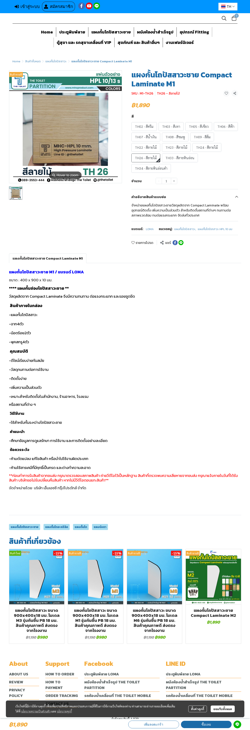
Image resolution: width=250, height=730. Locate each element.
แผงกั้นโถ (81, 527)
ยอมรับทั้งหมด (222, 709)
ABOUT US (18, 674)
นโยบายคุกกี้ (64, 711)
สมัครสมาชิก (58, 6)
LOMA (150, 229)
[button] (227, 6)
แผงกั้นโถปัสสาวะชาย (111, 32)
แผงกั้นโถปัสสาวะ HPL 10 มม (215, 229)
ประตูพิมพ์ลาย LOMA (101, 674)
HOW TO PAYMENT (54, 684)
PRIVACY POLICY (17, 692)
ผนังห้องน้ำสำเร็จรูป (155, 32)
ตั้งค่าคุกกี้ (197, 709)
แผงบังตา (100, 527)
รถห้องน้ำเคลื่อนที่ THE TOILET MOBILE (117, 695)
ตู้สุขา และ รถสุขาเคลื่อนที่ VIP (84, 42)
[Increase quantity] (174, 181)
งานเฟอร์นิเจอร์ (180, 42)
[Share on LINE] (180, 242)
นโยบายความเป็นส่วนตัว (36, 711)
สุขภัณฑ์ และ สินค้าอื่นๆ (139, 42)
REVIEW (16, 682)
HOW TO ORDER (59, 674)
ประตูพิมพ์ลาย (72, 32)
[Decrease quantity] (159, 181)
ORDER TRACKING (61, 695)
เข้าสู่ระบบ (27, 6)
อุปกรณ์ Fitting (194, 32)
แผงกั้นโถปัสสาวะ (56, 61)
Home (47, 32)
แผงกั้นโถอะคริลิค (56, 527)
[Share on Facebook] (175, 242)
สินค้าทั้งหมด (33, 61)
